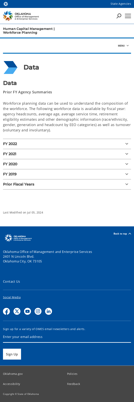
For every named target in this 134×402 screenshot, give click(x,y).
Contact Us (11, 281)
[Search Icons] (119, 16)
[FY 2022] (67, 144)
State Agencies (121, 4)
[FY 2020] (67, 164)
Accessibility (11, 384)
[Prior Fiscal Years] (67, 184)
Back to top (122, 233)
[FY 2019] (67, 174)
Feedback (73, 384)
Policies (72, 374)
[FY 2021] (67, 154)
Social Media (12, 297)
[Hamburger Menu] (128, 16)
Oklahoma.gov (13, 374)
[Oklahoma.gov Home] (6, 4)
